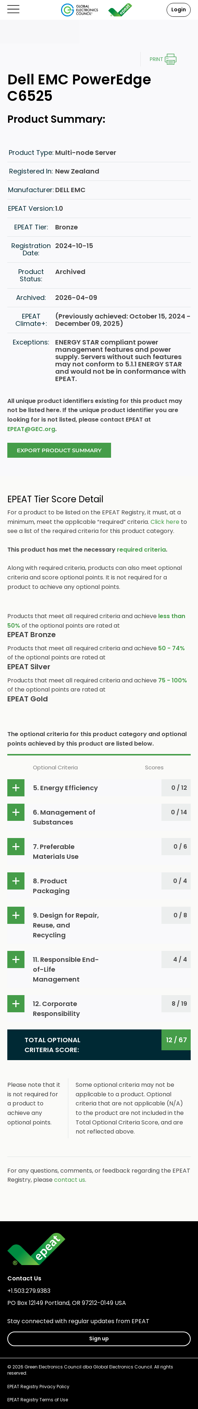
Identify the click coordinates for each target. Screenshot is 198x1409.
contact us (69, 1180)
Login (178, 9)
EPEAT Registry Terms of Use (37, 1400)
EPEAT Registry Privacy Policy (38, 1386)
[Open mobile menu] (13, 9)
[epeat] (120, 9)
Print (156, 59)
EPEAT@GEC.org (31, 429)
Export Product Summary (59, 450)
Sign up (99, 1338)
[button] (99, 787)
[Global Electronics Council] (79, 9)
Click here (165, 522)
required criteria (141, 549)
